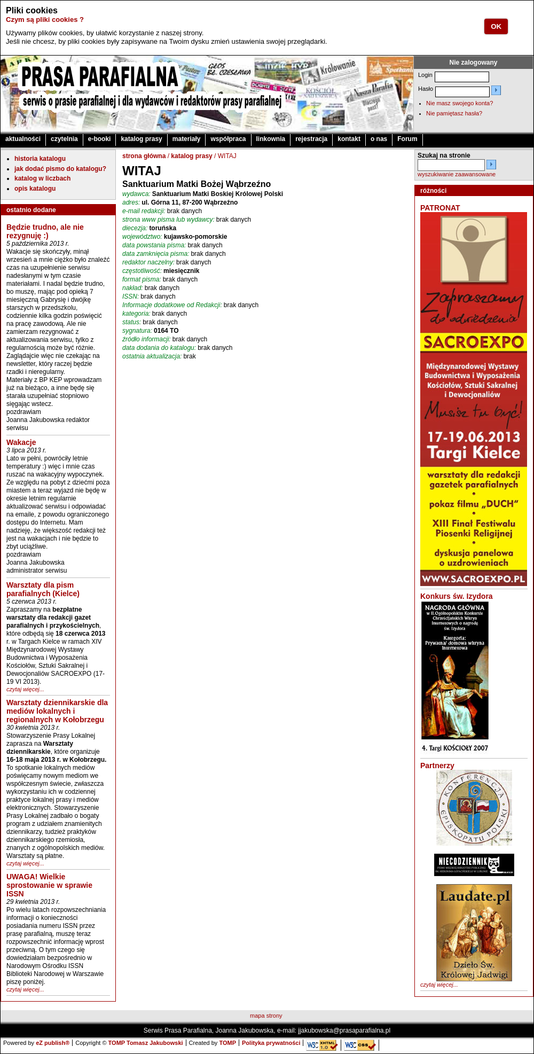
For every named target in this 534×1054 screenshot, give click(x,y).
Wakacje (21, 442)
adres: (131, 202)
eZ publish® (52, 1043)
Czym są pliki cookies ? (45, 19)
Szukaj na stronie (444, 155)
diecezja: (134, 228)
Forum (407, 139)
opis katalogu (35, 188)
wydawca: (136, 194)
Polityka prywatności (271, 1043)
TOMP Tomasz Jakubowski (145, 1043)
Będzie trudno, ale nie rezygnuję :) (45, 231)
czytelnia (64, 139)
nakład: (132, 288)
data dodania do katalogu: (159, 348)
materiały (186, 139)
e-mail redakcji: (144, 211)
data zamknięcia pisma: (155, 253)
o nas (379, 139)
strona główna (144, 156)
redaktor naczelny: (148, 262)
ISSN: (130, 296)
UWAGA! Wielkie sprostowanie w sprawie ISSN (49, 885)
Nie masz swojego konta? (459, 103)
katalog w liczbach (42, 178)
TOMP (227, 1043)
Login (425, 75)
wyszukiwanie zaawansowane (457, 174)
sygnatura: (137, 330)
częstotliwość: (142, 271)
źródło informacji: (146, 339)
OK (496, 26)
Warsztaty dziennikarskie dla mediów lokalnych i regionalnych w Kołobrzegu (57, 711)
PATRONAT (440, 208)
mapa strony (266, 1015)
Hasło (425, 88)
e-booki (99, 139)
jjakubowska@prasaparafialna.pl (344, 1030)
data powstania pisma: (154, 245)
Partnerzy (437, 765)
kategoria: (136, 313)
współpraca (228, 139)
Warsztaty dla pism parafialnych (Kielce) (43, 589)
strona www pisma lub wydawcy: (168, 219)
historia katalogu (40, 158)
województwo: (142, 236)
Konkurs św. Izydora (456, 596)
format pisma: (141, 279)
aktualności (23, 139)
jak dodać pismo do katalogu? (60, 169)
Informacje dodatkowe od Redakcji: (172, 305)
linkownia (271, 139)
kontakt (348, 139)
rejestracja (311, 139)
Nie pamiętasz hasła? (454, 113)
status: (131, 322)
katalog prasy (141, 139)
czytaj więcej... (25, 689)
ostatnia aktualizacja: (152, 356)
